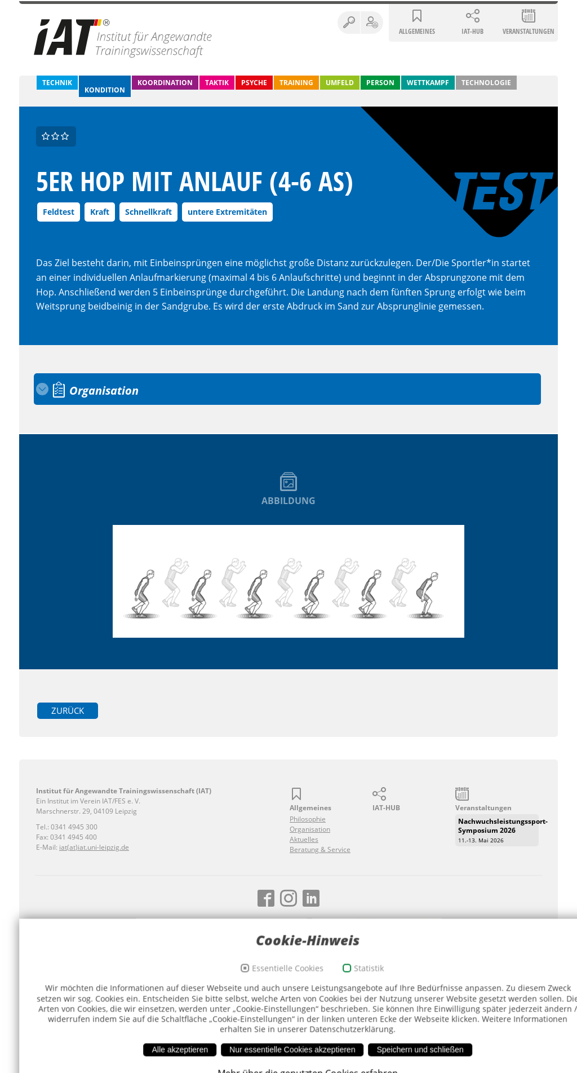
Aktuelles (304, 839)
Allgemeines (417, 32)
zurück (69, 710)
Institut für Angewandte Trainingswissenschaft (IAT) (123, 37)
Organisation (310, 828)
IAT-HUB (472, 32)
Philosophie (308, 818)
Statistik (350, 1043)
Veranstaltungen (528, 32)
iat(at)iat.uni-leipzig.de (94, 846)
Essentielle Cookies (268, 1043)
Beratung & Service (320, 849)
